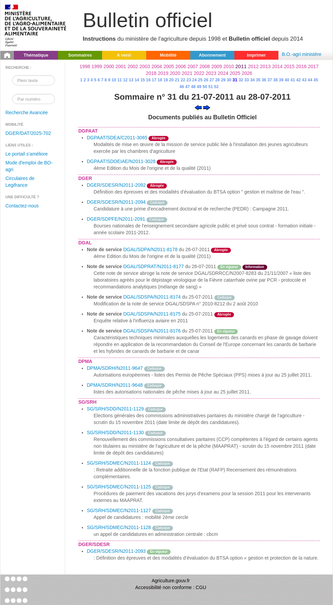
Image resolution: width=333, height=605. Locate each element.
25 (200, 80)
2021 (187, 73)
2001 (121, 66)
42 (298, 80)
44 (310, 80)
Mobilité (168, 55)
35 (258, 80)
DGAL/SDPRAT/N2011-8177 (153, 266)
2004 (157, 66)
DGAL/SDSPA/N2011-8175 (151, 314)
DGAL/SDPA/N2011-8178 (150, 249)
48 (193, 86)
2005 (168, 66)
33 (246, 80)
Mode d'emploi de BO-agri (29, 166)
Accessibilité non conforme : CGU (170, 587)
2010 (228, 66)
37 (270, 80)
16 (148, 80)
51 (210, 86)
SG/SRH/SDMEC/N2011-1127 (119, 510)
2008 (204, 66)
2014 (277, 66)
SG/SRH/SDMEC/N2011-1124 (119, 463)
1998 (85, 66)
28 (217, 80)
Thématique (36, 55)
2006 (180, 66)
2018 (151, 73)
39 (281, 80)
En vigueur (229, 267)
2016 (301, 66)
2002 (133, 66)
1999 (97, 66)
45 (315, 80)
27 (212, 80)
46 (181, 86)
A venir (124, 55)
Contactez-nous (22, 205)
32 (241, 80)
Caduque (157, 202)
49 (199, 86)
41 (293, 80)
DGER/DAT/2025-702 (28, 133)
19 (165, 80)
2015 (289, 66)
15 (142, 80)
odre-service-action (255, 314)
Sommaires (80, 55)
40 (287, 80)
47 (187, 86)
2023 (211, 73)
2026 (247, 73)
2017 (313, 66)
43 (304, 80)
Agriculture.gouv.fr (171, 580)
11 (119, 80)
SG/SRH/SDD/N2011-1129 (115, 408)
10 (114, 80)
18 (160, 80)
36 (264, 80)
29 (223, 80)
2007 (193, 66)
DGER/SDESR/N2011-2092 (116, 185)
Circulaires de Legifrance (20, 182)
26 (206, 80)
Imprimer (256, 55)
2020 (175, 73)
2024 (223, 73)
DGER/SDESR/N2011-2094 (116, 202)
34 (252, 80)
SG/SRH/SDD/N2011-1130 (115, 432)
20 (171, 80)
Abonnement (212, 55)
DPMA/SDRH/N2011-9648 (115, 385)
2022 (199, 73)
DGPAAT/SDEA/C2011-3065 (117, 137)
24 (194, 80)
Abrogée (158, 138)
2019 (163, 73)
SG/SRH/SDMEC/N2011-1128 (119, 527)
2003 (144, 66)
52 (216, 86)
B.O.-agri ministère (301, 54)
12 (125, 80)
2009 (216, 66)
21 (177, 80)
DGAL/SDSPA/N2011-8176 (151, 331)
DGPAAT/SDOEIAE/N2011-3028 (121, 161)
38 (275, 80)
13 (131, 80)
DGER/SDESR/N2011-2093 (116, 551)
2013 (265, 66)
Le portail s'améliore (26, 154)
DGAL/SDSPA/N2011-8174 (151, 297)
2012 (253, 66)
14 (137, 80)
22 (183, 80)
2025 (235, 73)
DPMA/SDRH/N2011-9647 (115, 368)
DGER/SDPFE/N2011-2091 (116, 219)
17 (154, 80)
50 (204, 86)
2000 (108, 66)
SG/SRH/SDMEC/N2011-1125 (119, 486)
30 (229, 80)
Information (255, 267)
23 (189, 80)
